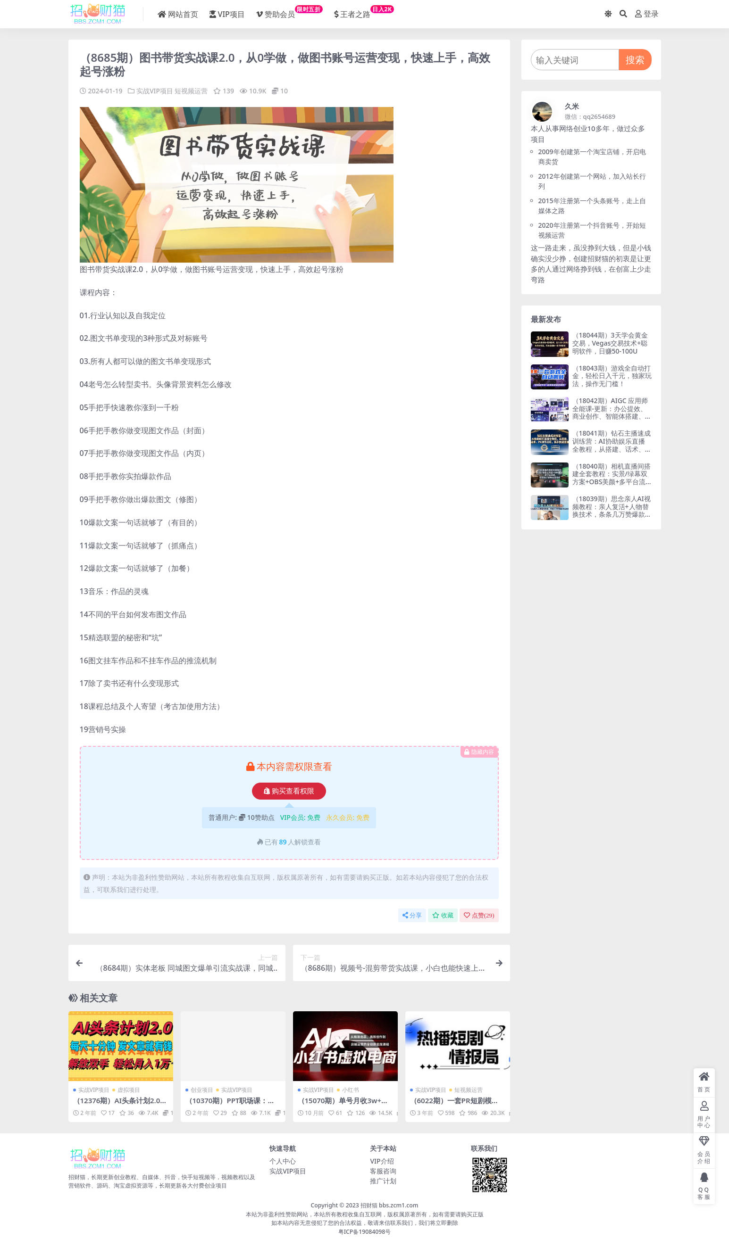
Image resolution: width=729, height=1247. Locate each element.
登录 (647, 14)
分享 (412, 914)
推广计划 (383, 1180)
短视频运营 (191, 90)
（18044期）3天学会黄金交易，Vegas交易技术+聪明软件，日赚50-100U (610, 342)
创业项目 (202, 1090)
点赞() (479, 914)
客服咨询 (383, 1170)
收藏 (442, 914)
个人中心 (282, 1160)
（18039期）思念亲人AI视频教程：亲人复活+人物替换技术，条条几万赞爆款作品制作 (612, 510)
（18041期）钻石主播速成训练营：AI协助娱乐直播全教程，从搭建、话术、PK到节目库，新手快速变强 (611, 445)
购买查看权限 (289, 790)
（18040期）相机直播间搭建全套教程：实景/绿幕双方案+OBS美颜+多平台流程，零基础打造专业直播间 (612, 478)
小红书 (350, 1090)
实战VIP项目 (154, 90)
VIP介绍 (382, 1160)
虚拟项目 (128, 1090)
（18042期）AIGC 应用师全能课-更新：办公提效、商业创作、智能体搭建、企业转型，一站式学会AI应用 (612, 416)
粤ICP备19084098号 (364, 1231)
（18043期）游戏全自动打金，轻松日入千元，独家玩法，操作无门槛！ (612, 375)
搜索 (635, 59)
